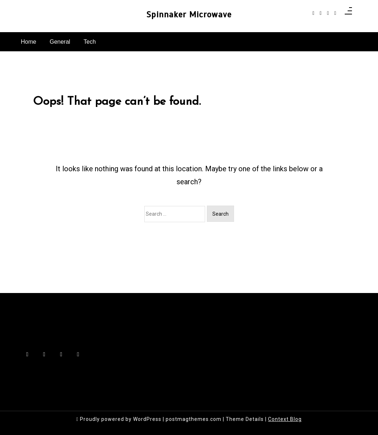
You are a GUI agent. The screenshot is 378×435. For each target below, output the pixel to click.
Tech (90, 42)
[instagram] (321, 13)
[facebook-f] (313, 13)
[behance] (335, 13)
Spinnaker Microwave (189, 14)
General (60, 42)
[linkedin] (328, 13)
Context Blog (285, 419)
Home (29, 42)
